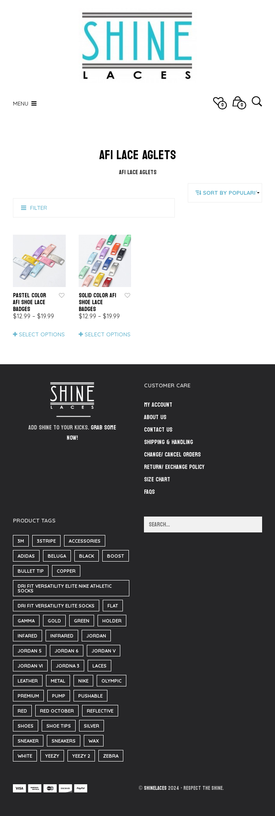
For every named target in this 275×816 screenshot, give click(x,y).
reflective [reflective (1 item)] (100, 711)
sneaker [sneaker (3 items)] (28, 741)
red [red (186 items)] (22, 711)
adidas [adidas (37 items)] (26, 556)
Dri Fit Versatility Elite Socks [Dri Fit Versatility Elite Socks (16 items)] (56, 606)
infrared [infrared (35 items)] (61, 636)
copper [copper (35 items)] (66, 571)
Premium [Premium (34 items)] (28, 696)
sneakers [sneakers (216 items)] (64, 741)
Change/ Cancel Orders (172, 454)
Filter (38, 207)
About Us (155, 417)
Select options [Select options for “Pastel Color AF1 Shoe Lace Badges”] (42, 334)
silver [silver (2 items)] (91, 726)
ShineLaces (155, 788)
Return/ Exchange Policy (174, 467)
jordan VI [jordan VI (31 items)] (30, 666)
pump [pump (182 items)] (58, 696)
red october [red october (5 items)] (57, 711)
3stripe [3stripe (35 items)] (46, 541)
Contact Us (158, 429)
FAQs (149, 492)
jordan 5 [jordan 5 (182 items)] (30, 651)
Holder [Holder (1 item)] (112, 621)
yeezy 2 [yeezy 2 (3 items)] (81, 756)
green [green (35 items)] (81, 621)
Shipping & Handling (168, 442)
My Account (158, 404)
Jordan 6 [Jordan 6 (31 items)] (67, 651)
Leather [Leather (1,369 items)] (28, 681)
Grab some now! (91, 432)
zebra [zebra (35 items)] (111, 756)
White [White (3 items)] (25, 756)
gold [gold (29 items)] (54, 621)
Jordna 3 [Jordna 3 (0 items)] (67, 666)
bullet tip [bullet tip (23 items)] (31, 571)
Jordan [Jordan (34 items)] (96, 636)
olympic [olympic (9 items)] (111, 681)
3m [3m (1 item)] (21, 541)
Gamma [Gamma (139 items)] (26, 621)
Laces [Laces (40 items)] (99, 666)
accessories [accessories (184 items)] (85, 541)
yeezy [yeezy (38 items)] (52, 756)
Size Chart (157, 479)
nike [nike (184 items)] (83, 681)
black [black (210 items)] (86, 556)
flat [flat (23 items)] (112, 606)
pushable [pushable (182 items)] (90, 696)
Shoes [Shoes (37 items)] (26, 726)
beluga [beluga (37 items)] (57, 556)
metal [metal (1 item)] (58, 681)
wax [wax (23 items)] (94, 741)
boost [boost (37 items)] (115, 556)
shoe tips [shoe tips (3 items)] (58, 726)
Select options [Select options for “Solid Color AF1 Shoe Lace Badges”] (108, 334)
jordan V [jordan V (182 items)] (104, 651)
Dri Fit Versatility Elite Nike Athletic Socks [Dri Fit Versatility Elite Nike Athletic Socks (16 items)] (65, 588)
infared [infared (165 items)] (27, 636)
